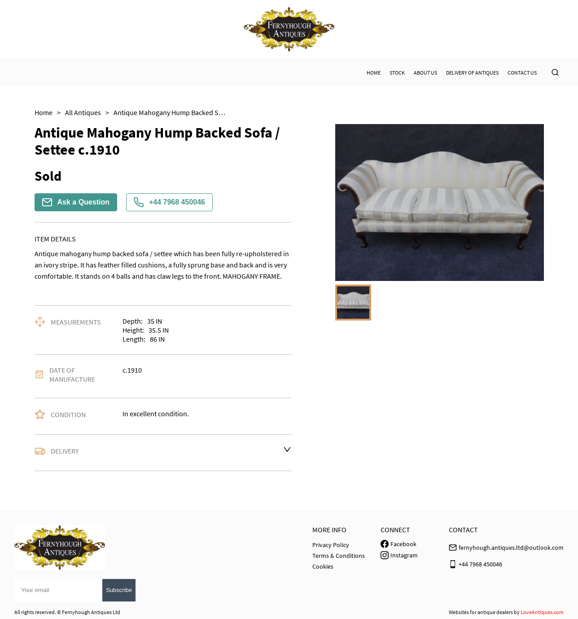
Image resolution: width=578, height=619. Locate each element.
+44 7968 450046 (169, 202)
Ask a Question (75, 202)
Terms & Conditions (338, 556)
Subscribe (119, 590)
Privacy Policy (330, 545)
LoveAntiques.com (542, 612)
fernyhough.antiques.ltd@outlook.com (511, 547)
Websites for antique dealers (481, 612)
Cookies (322, 566)
